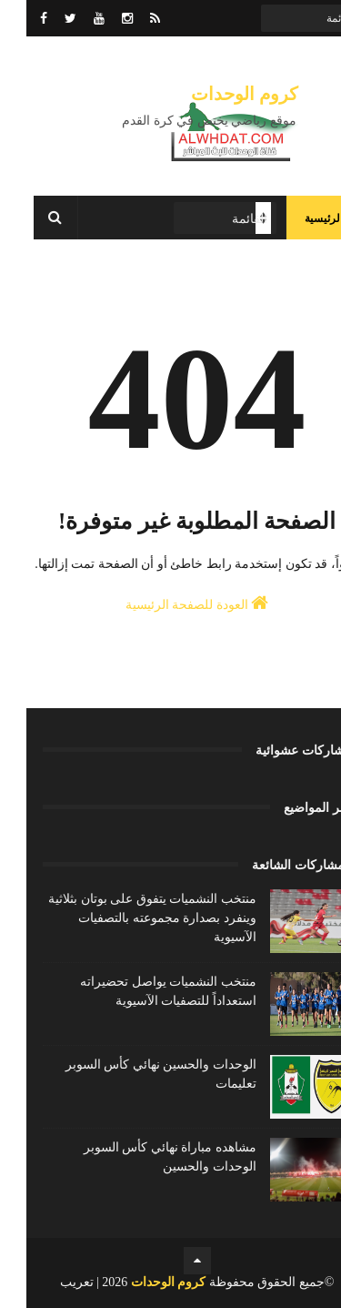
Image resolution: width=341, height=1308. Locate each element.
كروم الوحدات (218, 94)
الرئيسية (297, 218)
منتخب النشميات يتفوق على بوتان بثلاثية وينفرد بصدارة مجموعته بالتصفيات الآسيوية (126, 918)
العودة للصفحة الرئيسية (171, 602)
